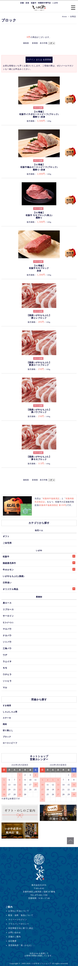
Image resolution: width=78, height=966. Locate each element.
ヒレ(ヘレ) (8, 622)
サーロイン (8, 616)
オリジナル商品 (39, 588)
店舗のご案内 (14, 937)
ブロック (7, 737)
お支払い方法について (18, 911)
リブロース (8, 609)
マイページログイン (17, 919)
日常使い (7, 582)
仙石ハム (39, 530)
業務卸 (39, 597)
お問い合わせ (14, 932)
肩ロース (7, 603)
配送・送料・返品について (20, 915)
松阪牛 (39, 556)
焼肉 (5, 724)
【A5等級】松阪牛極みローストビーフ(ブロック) (39, 167)
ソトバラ (7, 642)
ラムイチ (7, 661)
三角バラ (7, 648)
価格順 (26, 43)
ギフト (6, 536)
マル (5, 687)
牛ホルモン (39, 569)
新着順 (35, 43)
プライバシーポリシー (18, 924)
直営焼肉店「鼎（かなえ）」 (21, 945)
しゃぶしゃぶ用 (10, 712)
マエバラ (7, 629)
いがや (39, 550)
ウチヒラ (7, 674)
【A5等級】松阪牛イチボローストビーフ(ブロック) (39, 114)
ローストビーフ (10, 743)
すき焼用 (7, 705)
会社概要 (12, 941)
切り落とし (8, 730)
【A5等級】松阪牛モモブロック (39, 268)
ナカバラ (7, 635)
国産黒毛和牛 (39, 562)
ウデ (5, 655)
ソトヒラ (7, 681)
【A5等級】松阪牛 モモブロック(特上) (39, 215)
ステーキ (7, 718)
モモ (5, 668)
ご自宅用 (7, 543)
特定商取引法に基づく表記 (20, 928)
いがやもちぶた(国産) (13, 576)
